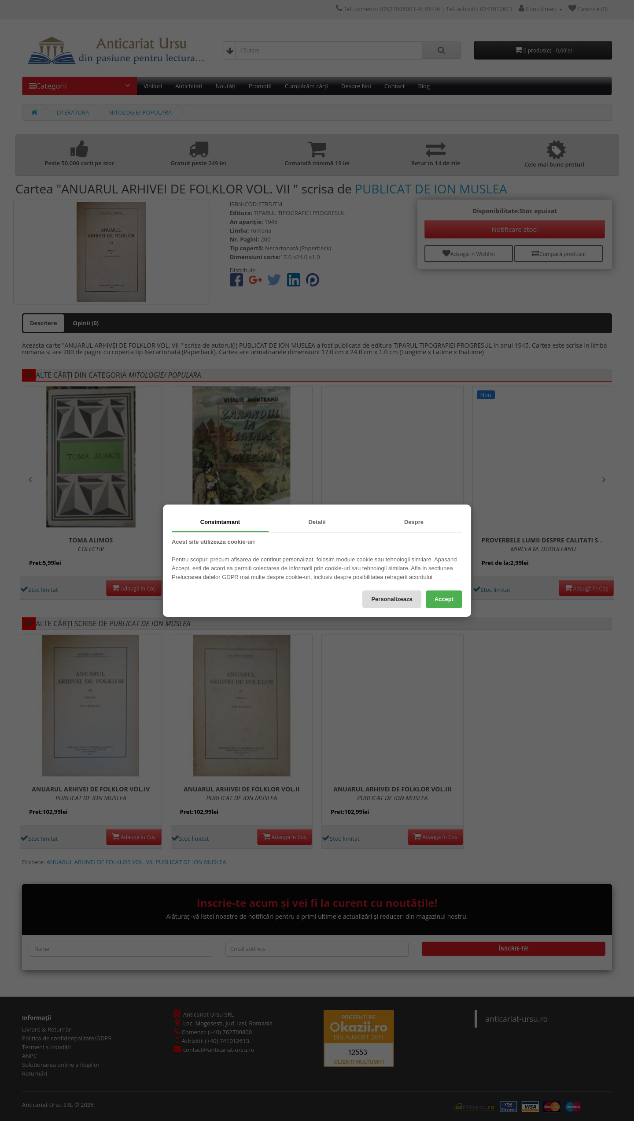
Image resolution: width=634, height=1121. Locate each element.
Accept (444, 599)
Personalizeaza (391, 599)
